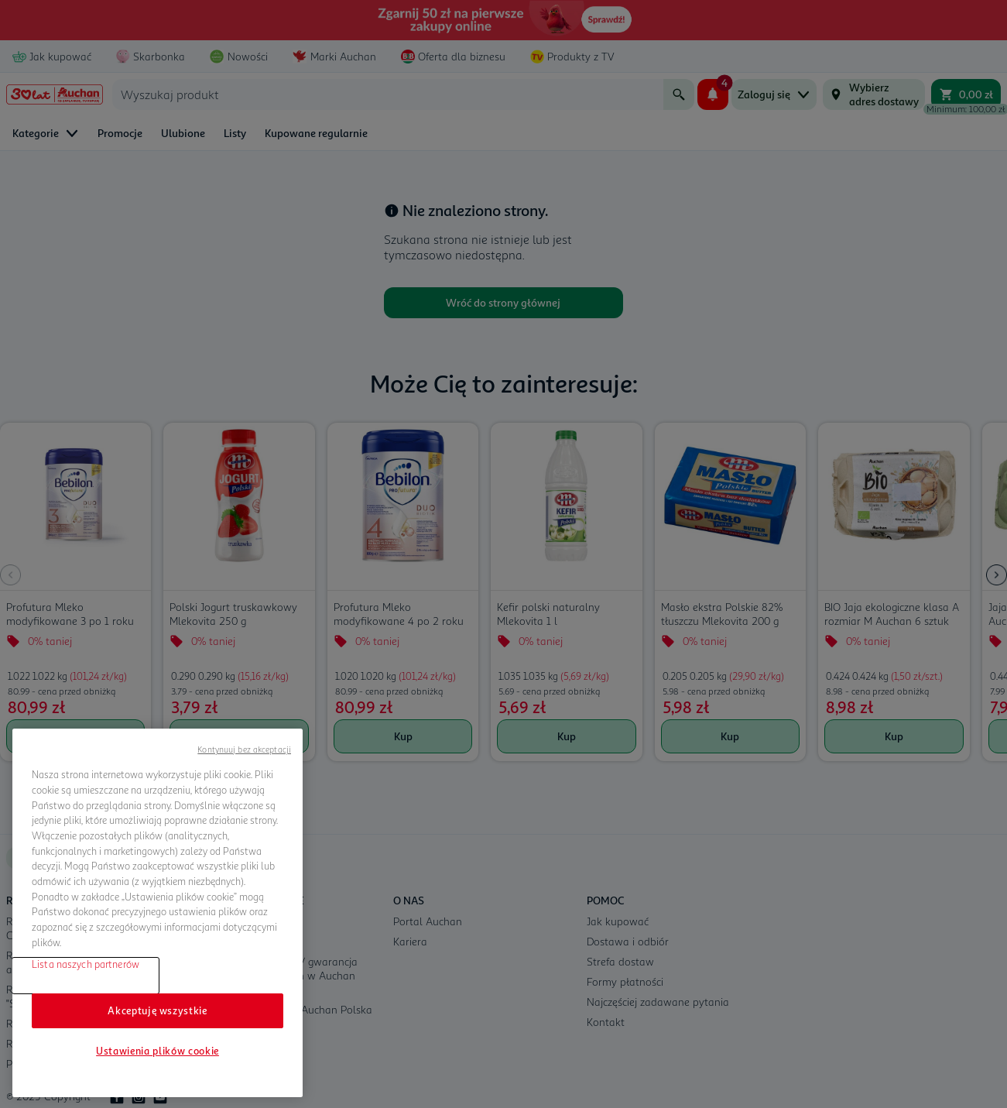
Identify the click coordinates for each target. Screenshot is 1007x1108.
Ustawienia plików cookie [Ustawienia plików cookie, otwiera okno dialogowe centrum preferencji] (157, 1051)
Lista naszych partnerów (85, 964)
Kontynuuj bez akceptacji (244, 749)
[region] (157, 913)
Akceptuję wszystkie (157, 1010)
